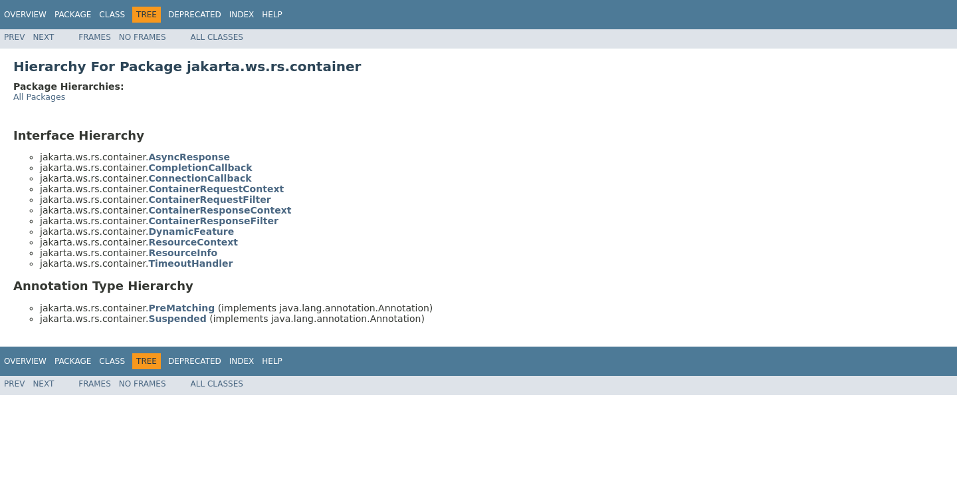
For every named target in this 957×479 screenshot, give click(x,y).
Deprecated (194, 14)
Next (43, 37)
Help (272, 14)
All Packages (39, 97)
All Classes (217, 37)
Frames (94, 37)
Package (72, 14)
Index (242, 14)
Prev (14, 37)
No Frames (142, 37)
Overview (25, 14)
